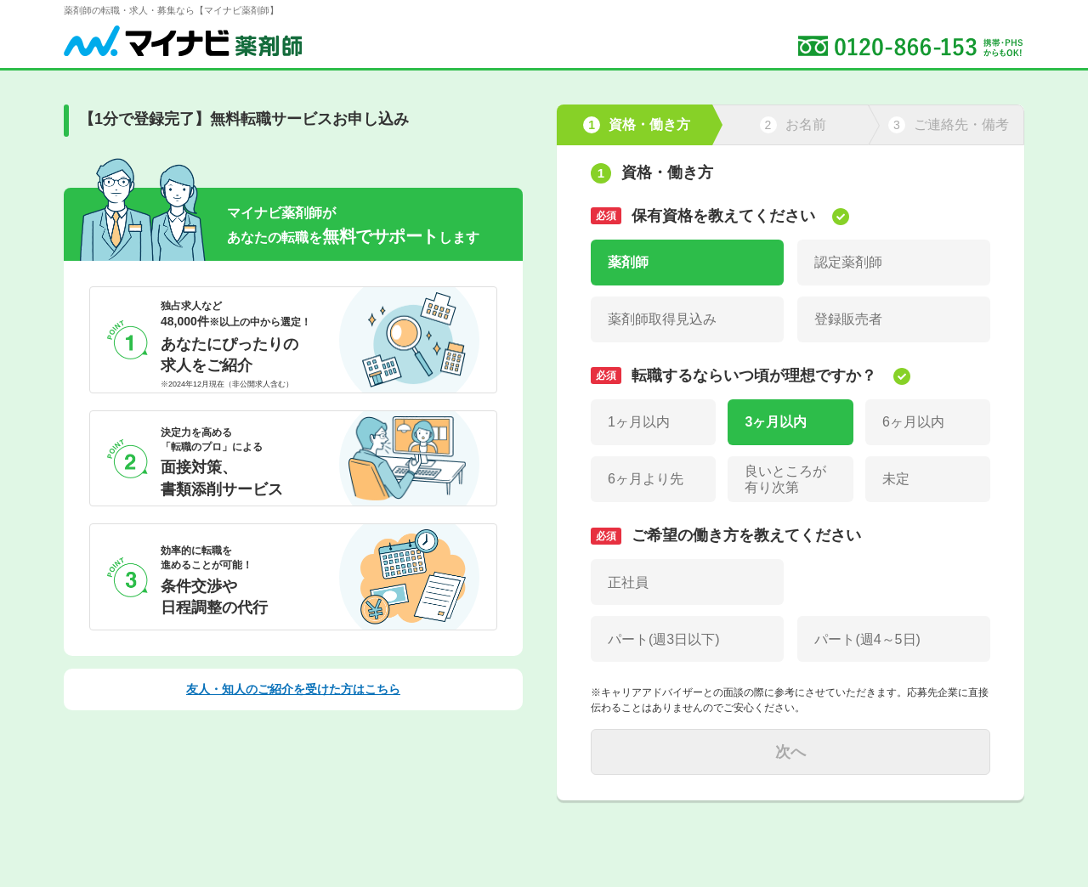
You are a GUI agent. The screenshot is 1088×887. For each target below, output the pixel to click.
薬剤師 (628, 262)
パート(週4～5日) (867, 639)
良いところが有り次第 (785, 479)
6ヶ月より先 (645, 479)
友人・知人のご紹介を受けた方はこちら (293, 689)
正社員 (628, 582)
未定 (896, 479)
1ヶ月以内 (639, 422)
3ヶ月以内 (776, 422)
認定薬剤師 (848, 262)
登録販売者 (848, 319)
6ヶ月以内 (913, 422)
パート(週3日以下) (664, 639)
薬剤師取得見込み (662, 319)
